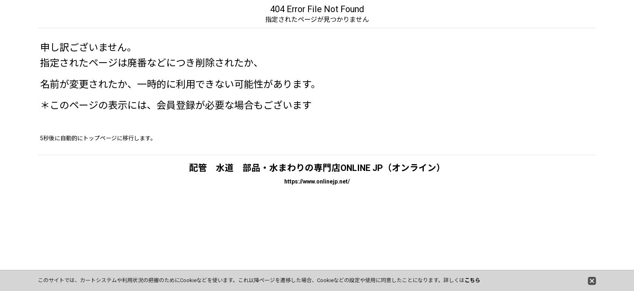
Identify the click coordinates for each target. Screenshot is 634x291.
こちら (472, 280)
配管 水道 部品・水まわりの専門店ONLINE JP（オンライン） (317, 168)
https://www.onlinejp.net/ (317, 181)
